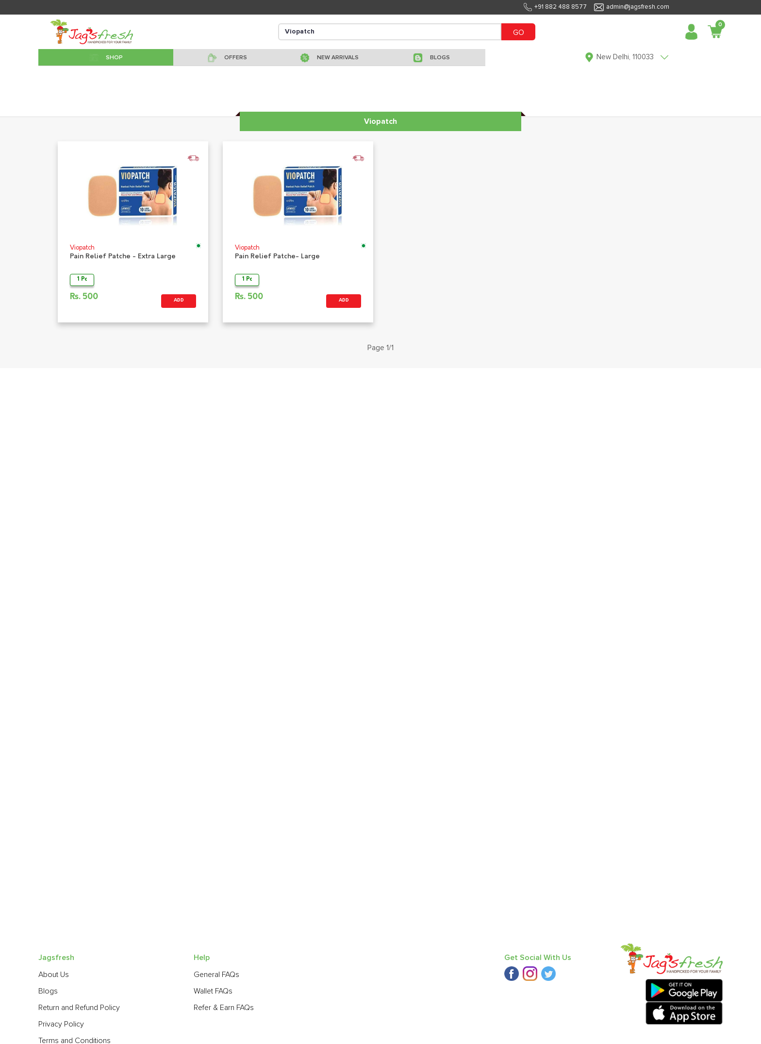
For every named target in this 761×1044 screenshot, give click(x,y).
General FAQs (216, 974)
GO (518, 32)
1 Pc (82, 279)
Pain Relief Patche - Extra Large (123, 256)
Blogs (48, 991)
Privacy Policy (61, 1024)
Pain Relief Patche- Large (277, 256)
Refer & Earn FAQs (224, 1007)
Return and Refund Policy (79, 1007)
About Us (53, 974)
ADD (179, 300)
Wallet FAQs (213, 991)
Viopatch (82, 248)
